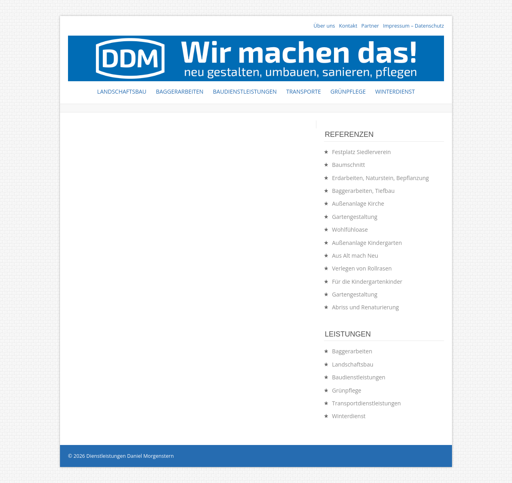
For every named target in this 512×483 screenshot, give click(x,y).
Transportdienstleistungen (366, 403)
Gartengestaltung (354, 216)
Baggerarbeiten (180, 91)
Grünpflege (348, 91)
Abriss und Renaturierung (365, 307)
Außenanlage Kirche (358, 203)
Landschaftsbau (121, 91)
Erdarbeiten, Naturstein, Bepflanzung (380, 178)
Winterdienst (395, 91)
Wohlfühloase (350, 229)
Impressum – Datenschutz (413, 25)
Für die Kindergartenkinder (367, 281)
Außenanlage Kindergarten (367, 243)
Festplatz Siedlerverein (361, 152)
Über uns (324, 25)
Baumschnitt (348, 164)
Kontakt (348, 25)
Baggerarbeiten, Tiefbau (363, 190)
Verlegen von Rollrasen (362, 268)
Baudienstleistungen (245, 91)
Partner (370, 25)
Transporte (303, 91)
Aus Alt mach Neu (355, 255)
